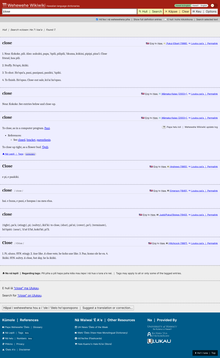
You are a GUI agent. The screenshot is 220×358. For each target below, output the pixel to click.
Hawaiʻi (195, 5)
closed (21, 139)
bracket (31, 139)
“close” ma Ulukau (26, 288)
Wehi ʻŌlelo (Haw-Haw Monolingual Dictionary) (101, 332)
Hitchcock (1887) (176, 243)
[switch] (214, 5)
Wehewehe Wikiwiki (23, 5)
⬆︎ (205, 353)
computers (30, 154)
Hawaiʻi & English (183, 5)
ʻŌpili (45, 147)
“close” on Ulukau (29, 295)
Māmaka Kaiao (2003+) (173, 93)
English (204, 5)
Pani (47, 128)
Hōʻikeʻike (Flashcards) (88, 338)
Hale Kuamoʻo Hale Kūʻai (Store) (93, 344)
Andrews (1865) (177, 166)
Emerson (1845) (177, 190)
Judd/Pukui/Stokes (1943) (172, 214)
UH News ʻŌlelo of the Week (91, 327)
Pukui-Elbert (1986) (175, 43)
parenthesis (44, 139)
